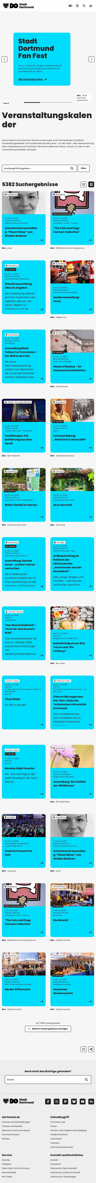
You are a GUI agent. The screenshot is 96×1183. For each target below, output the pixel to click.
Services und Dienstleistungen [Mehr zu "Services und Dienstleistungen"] (16, 1122)
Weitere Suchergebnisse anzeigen (48, 1028)
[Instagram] (57, 1101)
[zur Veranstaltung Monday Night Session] (24, 772)
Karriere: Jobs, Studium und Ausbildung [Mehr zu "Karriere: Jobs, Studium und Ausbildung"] (68, 1130)
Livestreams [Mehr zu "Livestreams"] (56, 1138)
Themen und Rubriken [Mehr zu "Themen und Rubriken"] (12, 1126)
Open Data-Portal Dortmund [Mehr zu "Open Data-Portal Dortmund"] (15, 1168)
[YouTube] (82, 1101)
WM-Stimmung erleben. (32, 79)
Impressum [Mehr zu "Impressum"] (55, 1164)
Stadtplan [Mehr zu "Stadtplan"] (6, 1164)
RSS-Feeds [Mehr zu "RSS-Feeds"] (7, 1176)
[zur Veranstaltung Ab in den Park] (72, 495)
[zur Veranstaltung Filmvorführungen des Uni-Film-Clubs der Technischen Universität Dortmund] (72, 702)
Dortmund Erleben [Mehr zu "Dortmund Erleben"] (10, 1134)
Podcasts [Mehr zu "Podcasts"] (54, 1143)
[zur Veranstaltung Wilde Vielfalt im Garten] (24, 495)
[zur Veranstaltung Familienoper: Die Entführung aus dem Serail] (24, 426)
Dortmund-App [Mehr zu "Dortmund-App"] (57, 1122)
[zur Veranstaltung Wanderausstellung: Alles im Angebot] (24, 287)
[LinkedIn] (91, 1101)
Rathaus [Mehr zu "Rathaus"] (6, 1138)
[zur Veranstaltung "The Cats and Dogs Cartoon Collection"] (72, 218)
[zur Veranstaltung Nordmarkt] (72, 910)
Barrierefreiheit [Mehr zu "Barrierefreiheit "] (9, 1172)
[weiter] (91, 59)
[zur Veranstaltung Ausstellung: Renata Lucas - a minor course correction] (24, 564)
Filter (83, 168)
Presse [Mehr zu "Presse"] (53, 1126)
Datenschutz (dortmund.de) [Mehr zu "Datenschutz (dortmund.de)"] (63, 1168)
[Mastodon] (65, 1101)
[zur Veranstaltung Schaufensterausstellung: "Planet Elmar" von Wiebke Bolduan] (24, 218)
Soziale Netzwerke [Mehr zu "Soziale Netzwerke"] (59, 1134)
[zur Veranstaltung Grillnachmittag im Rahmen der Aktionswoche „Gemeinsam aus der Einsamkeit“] (72, 564)
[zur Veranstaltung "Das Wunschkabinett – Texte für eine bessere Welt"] (24, 633)
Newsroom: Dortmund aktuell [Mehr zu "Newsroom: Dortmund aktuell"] (16, 1130)
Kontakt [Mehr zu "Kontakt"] (54, 1160)
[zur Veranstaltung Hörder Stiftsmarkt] (24, 979)
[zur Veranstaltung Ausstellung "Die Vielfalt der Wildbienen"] (72, 772)
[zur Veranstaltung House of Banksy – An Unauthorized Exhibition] (72, 356)
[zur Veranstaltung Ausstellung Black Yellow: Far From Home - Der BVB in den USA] (24, 356)
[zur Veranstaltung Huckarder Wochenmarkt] (72, 979)
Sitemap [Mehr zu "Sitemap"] (6, 1160)
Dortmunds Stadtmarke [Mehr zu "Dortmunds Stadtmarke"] (61, 1147)
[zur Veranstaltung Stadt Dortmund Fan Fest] (24, 841)
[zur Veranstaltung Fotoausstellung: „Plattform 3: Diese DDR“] (72, 426)
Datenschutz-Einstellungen (63, 1177)
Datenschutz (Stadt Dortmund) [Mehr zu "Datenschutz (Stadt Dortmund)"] (65, 1172)
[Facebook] (48, 1101)
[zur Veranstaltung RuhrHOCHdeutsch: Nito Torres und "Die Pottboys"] (72, 633)
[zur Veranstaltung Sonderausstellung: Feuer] (72, 287)
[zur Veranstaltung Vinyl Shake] (24, 702)
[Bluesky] (74, 1101)
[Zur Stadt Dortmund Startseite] (18, 5)
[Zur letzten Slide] (4, 59)
